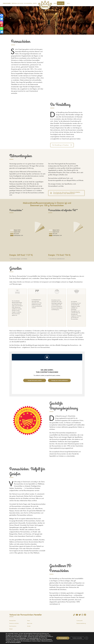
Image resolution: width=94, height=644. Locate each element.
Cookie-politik (80, 620)
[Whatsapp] (1, 28)
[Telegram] (1, 31)
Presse (55, 3)
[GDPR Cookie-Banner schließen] (86, 638)
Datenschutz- (22, 638)
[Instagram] (1, 22)
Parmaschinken (7, 3)
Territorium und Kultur (17, 3)
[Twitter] (1, 18)
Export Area (61, 3)
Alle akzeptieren (63, 638)
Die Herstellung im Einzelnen (62, 145)
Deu (68, 3)
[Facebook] (1, 15)
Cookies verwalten (77, 638)
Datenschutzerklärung (81, 623)
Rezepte (35, 3)
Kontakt (28, 626)
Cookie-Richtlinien (34, 638)
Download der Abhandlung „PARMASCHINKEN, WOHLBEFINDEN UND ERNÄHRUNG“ (65, 193)
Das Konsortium (28, 3)
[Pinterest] (1, 25)
